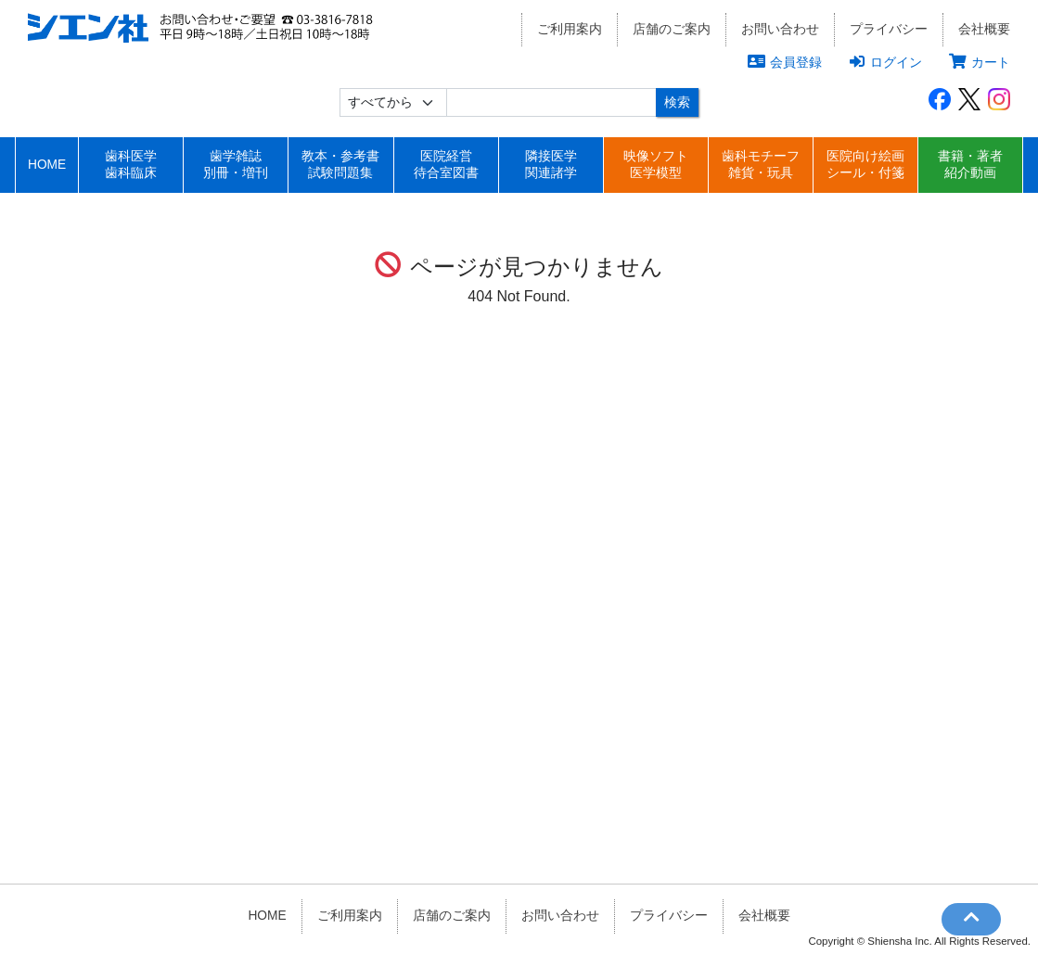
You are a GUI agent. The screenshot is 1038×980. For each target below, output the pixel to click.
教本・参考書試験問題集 (340, 164)
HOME (47, 165)
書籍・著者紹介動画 (970, 164)
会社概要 (984, 29)
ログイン (886, 62)
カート (979, 62)
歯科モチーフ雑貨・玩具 (761, 164)
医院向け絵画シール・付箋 (865, 164)
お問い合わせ (780, 29)
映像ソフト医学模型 (655, 164)
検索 (677, 102)
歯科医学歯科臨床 (131, 164)
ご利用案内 (569, 29)
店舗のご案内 (672, 29)
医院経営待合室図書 (446, 164)
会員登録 (785, 62)
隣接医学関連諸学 (551, 164)
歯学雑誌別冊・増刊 (235, 164)
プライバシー (889, 29)
